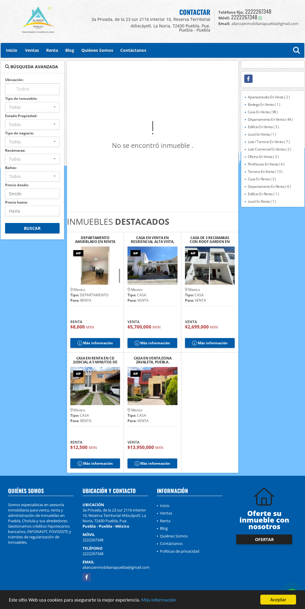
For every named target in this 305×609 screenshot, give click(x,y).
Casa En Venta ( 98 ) (263, 111)
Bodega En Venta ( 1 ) (264, 104)
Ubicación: (14, 79)
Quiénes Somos (97, 50)
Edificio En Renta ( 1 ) (263, 193)
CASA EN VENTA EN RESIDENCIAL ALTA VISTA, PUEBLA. (152, 240)
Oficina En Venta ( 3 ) (263, 156)
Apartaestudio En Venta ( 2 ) (269, 97)
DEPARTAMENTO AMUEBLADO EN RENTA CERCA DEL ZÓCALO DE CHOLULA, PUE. (95, 240)
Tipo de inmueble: (21, 98)
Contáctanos (133, 50)
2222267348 (258, 11)
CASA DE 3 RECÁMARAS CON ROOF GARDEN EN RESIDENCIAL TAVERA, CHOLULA (210, 240)
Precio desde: (17, 184)
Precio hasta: (16, 202)
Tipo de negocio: (19, 133)
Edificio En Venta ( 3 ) (263, 126)
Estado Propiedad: (21, 115)
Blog (69, 50)
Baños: (11, 167)
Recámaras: (15, 150)
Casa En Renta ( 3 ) (262, 179)
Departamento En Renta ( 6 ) (269, 186)
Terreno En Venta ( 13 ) (265, 171)
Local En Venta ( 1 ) (262, 134)
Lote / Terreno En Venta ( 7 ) (269, 141)
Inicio (11, 50)
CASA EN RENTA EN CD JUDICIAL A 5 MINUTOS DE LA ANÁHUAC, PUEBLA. (95, 360)
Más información (158, 600)
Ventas (32, 50)
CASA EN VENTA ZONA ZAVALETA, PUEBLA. (153, 360)
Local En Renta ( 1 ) (262, 201)
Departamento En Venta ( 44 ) (270, 119)
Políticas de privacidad (179, 551)
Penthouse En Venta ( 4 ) (266, 164)
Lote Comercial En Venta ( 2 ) (269, 149)
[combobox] (32, 107)
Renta (52, 50)
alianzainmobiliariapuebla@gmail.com (116, 567)
